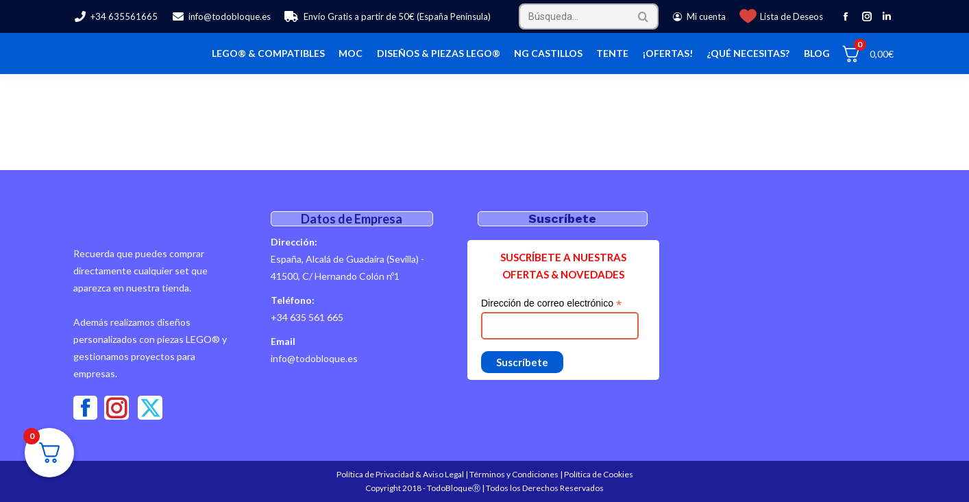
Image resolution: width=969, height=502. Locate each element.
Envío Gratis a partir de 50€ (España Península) (387, 17)
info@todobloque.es (221, 17)
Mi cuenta (699, 16)
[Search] (588, 16)
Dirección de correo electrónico (551, 303)
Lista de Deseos (791, 16)
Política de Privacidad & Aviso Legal (400, 474)
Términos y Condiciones (514, 474)
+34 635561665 (115, 17)
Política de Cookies (598, 474)
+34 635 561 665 (307, 317)
